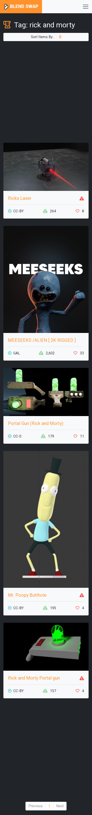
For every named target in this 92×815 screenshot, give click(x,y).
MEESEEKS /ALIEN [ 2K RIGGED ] (42, 340)
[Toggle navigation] (85, 6)
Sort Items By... (46, 37)
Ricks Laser (19, 198)
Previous (35, 806)
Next (60, 806)
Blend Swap (21, 6)
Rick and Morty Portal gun (34, 678)
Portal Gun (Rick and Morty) (35, 423)
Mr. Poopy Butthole (27, 595)
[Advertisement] (46, 92)
